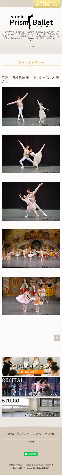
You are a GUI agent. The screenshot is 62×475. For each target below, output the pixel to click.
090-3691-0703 (46, 5)
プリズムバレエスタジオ (25, 465)
